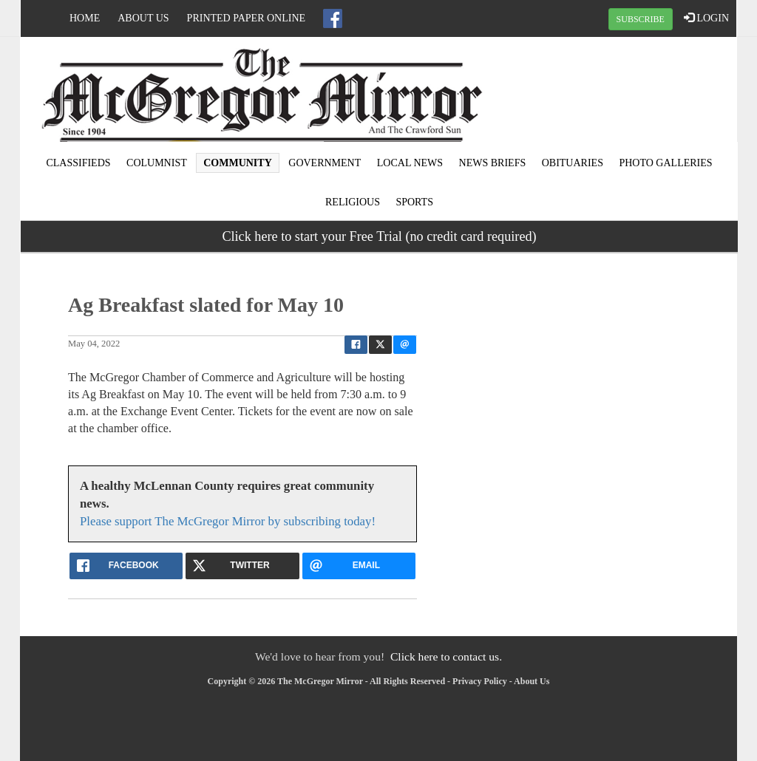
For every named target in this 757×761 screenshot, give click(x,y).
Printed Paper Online (246, 18)
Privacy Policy (479, 681)
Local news (410, 162)
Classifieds (78, 162)
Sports (414, 202)
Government (324, 162)
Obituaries (572, 162)
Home (84, 18)
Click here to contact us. (446, 656)
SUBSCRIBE (641, 19)
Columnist (156, 162)
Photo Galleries (665, 162)
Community (237, 162)
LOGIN (706, 18)
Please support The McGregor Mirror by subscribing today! (228, 521)
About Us (143, 18)
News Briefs (492, 162)
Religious (352, 202)
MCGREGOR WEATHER (616, 92)
